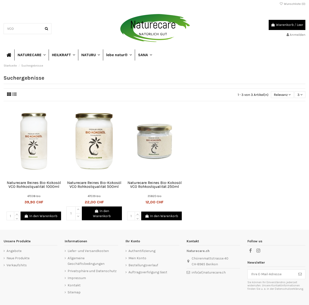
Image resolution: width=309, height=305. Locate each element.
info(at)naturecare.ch (209, 272)
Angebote (14, 251)
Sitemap (74, 292)
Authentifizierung (141, 251)
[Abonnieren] (300, 274)
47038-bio (34, 196)
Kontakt (74, 285)
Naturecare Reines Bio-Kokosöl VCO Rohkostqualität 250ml (154, 184)
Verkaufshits (17, 265)
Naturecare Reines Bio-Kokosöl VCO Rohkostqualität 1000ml (34, 184)
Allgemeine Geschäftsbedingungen (86, 261)
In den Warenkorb (40, 216)
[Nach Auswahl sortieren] (282, 94)
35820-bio (154, 196)
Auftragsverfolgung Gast (147, 272)
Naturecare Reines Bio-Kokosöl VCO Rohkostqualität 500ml (94, 184)
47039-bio (94, 196)
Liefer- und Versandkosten (88, 251)
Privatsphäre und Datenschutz (92, 271)
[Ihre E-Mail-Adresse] (271, 274)
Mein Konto (137, 258)
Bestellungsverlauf (143, 265)
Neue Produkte (18, 258)
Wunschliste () (292, 4)
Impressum (77, 278)
